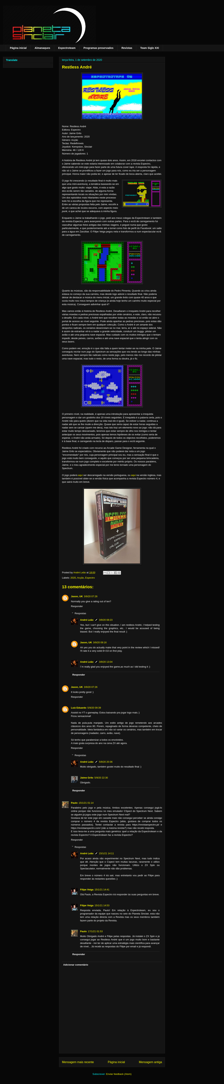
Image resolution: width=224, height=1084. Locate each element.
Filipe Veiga (87, 889)
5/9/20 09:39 (94, 707)
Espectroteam (67, 47)
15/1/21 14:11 (106, 853)
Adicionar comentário (75, 964)
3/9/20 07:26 (90, 596)
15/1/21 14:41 (102, 889)
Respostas (80, 613)
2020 (73, 577)
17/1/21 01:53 (95, 931)
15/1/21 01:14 (86, 802)
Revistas (127, 47)
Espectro (90, 577)
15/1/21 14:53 (102, 905)
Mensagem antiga (150, 1062)
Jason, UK (77, 596)
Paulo (74, 802)
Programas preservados (98, 47)
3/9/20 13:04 (106, 661)
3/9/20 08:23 (106, 619)
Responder (77, 606)
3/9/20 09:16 (100, 642)
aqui (80, 475)
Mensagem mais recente (78, 1062)
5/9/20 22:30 (101, 777)
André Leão (87, 619)
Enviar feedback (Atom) (119, 1074)
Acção (80, 577)
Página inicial (18, 47)
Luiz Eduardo (78, 707)
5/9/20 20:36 (106, 761)
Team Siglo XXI (149, 47)
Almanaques (42, 47)
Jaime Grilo (86, 777)
